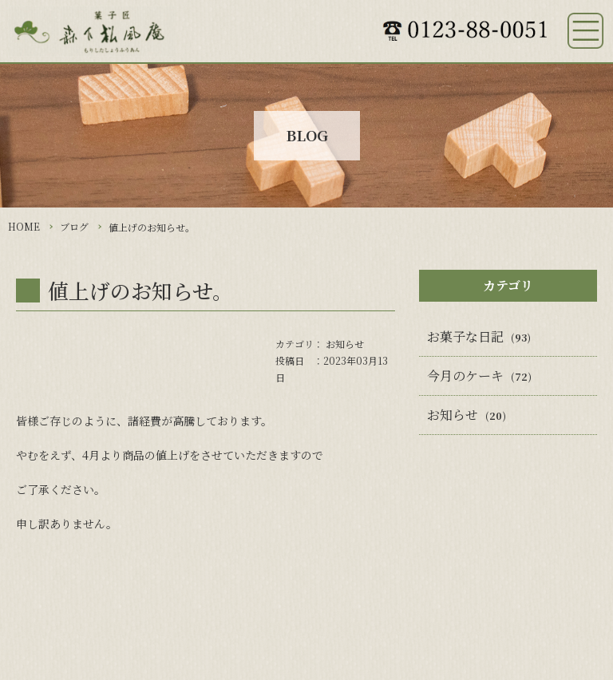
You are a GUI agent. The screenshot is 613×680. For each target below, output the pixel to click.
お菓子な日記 (465, 336)
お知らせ (345, 343)
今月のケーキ (465, 375)
